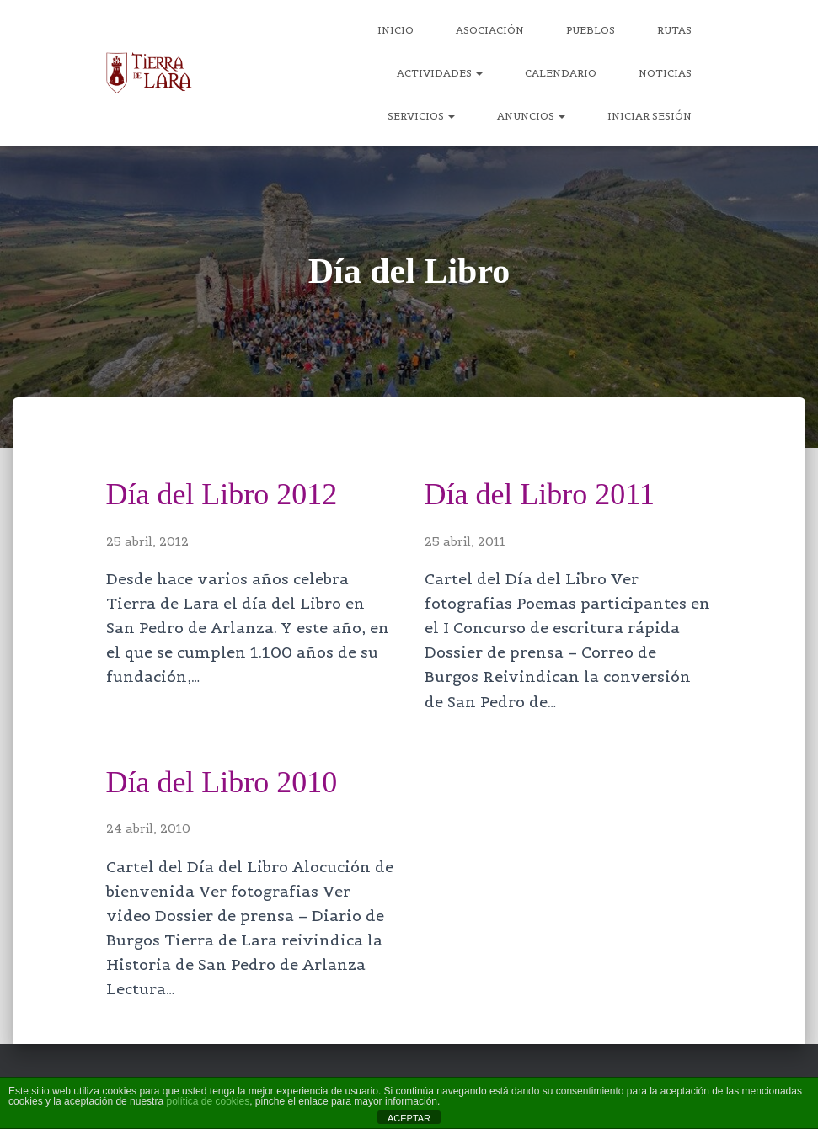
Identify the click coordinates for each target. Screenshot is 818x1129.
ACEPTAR (409, 1118)
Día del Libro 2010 (225, 781)
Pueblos (590, 30)
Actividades (440, 73)
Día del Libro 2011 (543, 494)
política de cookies (207, 1101)
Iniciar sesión (649, 115)
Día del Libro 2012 (225, 494)
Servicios (421, 115)
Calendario (560, 73)
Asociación (490, 30)
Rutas (674, 30)
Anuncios (531, 115)
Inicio (395, 30)
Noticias (665, 73)
